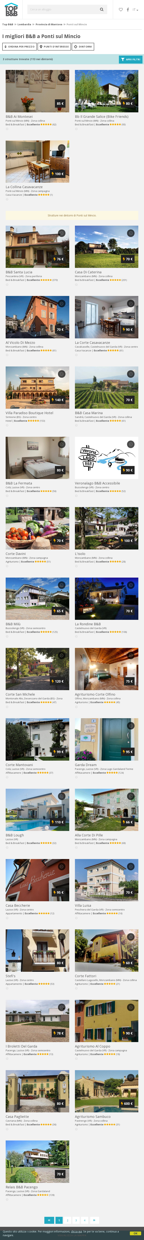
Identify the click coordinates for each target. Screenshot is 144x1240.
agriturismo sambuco (93, 1116)
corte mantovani (19, 765)
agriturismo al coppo (92, 1046)
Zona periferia (33, 276)
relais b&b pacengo (22, 1187)
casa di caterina (88, 272)
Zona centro (131, 346)
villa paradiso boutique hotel (29, 413)
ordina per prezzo (20, 46)
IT (135, 10)
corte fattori (85, 976)
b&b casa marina (89, 413)
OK (135, 1233)
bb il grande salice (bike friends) (101, 116)
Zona (116, 769)
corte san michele (20, 694)
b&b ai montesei (19, 116)
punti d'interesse (54, 46)
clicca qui (76, 1231)
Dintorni (83, 46)
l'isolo (80, 553)
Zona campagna (40, 191)
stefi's (10, 976)
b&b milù (13, 624)
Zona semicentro (35, 628)
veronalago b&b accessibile (97, 483)
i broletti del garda (21, 1046)
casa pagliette (17, 1116)
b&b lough (15, 835)
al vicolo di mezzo (20, 342)
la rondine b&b (88, 624)
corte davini (16, 553)
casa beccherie (18, 905)
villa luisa (83, 905)
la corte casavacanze (92, 342)
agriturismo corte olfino (95, 694)
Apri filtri (130, 59)
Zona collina (38, 120)
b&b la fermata (19, 483)
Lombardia (24, 24)
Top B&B (7, 24)
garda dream (86, 765)
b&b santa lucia (19, 272)
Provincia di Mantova (49, 24)
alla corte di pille (89, 835)
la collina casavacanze (24, 187)
